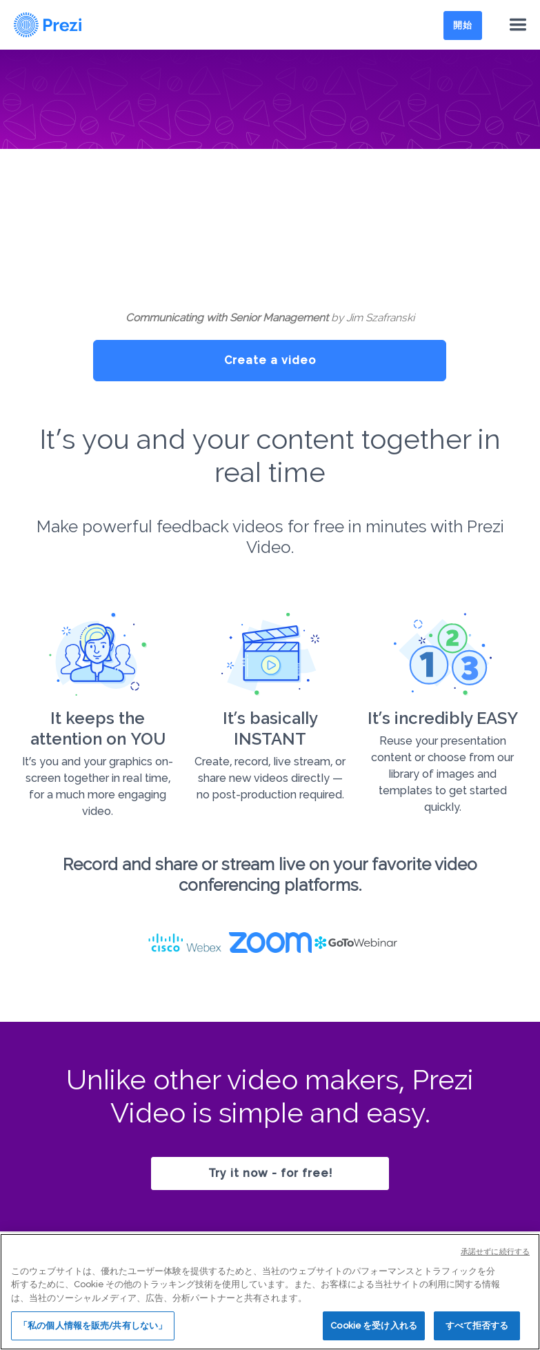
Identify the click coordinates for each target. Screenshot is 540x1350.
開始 (462, 25)
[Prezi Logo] (48, 24)
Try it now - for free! (270, 1173)
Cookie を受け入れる (373, 1325)
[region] (270, 1291)
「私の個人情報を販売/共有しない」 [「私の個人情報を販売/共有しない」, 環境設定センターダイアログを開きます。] (93, 1325)
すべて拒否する (477, 1325)
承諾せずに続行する (495, 1251)
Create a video (270, 360)
